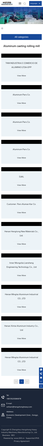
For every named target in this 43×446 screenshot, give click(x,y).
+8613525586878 (13, 399)
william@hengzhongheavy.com (19, 407)
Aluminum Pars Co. (21, 94)
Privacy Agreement (22, 441)
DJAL (21, 176)
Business (6, 435)
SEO (13, 435)
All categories (21, 37)
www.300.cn (19, 438)
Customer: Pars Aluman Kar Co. (21, 204)
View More (21, 76)
